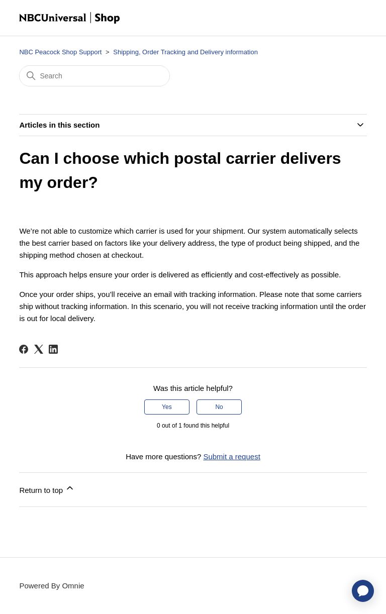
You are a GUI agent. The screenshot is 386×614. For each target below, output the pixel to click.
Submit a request (231, 456)
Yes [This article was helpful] (167, 407)
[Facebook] (23, 349)
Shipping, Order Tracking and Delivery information (185, 52)
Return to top (47, 488)
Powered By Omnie (51, 585)
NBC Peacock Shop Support (60, 52)
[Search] (94, 76)
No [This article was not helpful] (219, 407)
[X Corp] (38, 349)
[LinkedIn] (53, 349)
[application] (363, 591)
